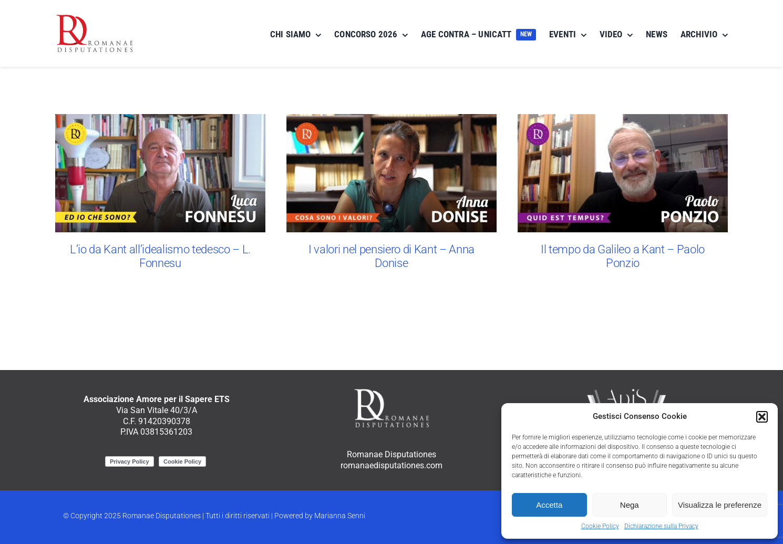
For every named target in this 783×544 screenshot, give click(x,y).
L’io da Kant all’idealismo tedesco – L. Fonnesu (160, 256)
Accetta (549, 504)
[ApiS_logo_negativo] (626, 391)
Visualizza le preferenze (719, 504)
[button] (762, 417)
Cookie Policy (600, 526)
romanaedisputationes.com (391, 465)
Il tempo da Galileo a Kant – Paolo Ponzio (623, 256)
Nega (629, 504)
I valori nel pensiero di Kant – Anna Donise (391, 256)
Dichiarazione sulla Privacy (661, 526)
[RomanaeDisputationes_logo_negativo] (391, 391)
